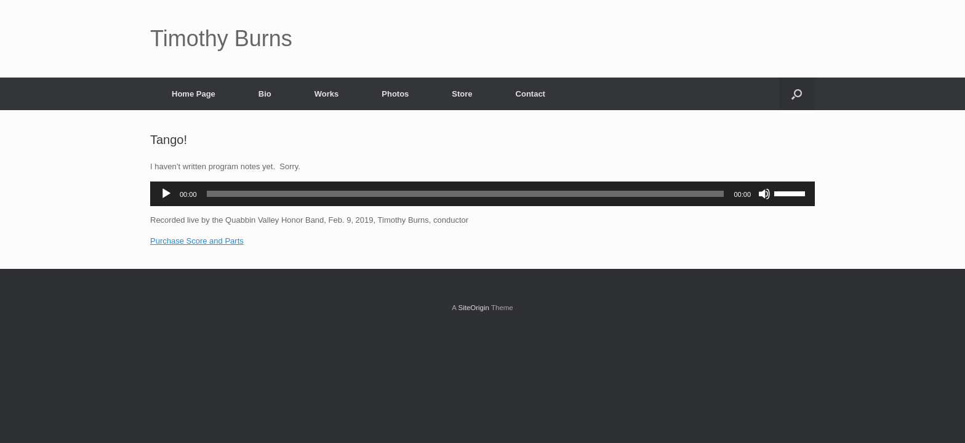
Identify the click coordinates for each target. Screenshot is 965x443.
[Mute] (764, 194)
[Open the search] (797, 94)
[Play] (166, 194)
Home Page (193, 93)
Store (462, 93)
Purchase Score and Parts (197, 240)
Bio (264, 93)
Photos (395, 93)
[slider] (465, 194)
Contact (530, 93)
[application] (482, 194)
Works (326, 93)
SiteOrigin (473, 307)
